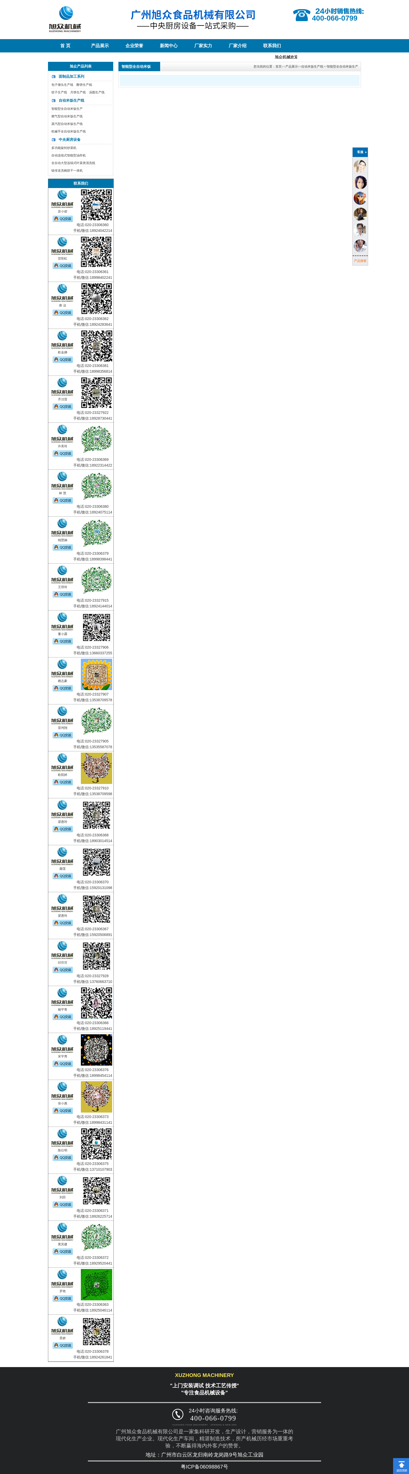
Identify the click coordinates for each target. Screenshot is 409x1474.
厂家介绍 (237, 45)
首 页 (65, 45)
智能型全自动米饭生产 (67, 109)
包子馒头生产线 (62, 85)
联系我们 (272, 45)
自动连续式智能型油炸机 (68, 155)
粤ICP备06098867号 (204, 1467)
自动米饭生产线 (71, 100)
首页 (278, 66)
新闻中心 (169, 45)
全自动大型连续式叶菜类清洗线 (73, 163)
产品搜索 (360, 261)
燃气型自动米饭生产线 (67, 116)
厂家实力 (203, 45)
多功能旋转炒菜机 (63, 148)
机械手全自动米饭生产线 (68, 131)
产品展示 (100, 45)
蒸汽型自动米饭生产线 (67, 124)
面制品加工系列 (71, 76)
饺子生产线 (59, 92)
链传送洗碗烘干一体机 (67, 170)
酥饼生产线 (84, 85)
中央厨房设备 (70, 139)
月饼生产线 (78, 92)
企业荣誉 (134, 45)
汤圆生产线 (97, 92)
